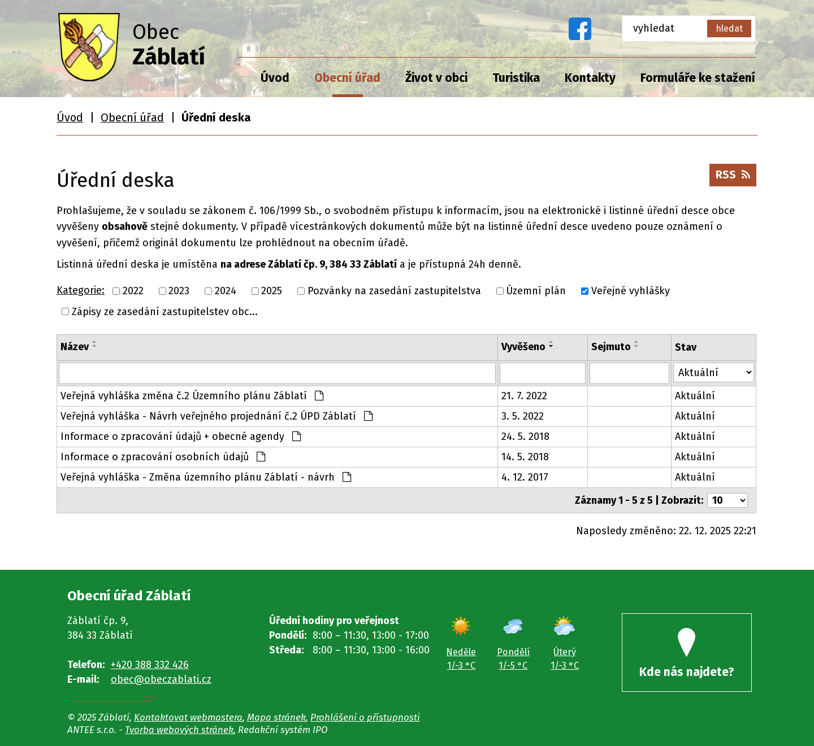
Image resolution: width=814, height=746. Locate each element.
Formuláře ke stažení (697, 78)
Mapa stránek (276, 717)
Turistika (516, 78)
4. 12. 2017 (524, 477)
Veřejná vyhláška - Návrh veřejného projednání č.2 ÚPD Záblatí (216, 416)
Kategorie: (81, 290)
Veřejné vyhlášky (630, 291)
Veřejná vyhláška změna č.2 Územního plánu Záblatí (191, 396)
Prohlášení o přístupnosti (365, 717)
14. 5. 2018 (525, 457)
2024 (225, 291)
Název (74, 347)
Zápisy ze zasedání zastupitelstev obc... (165, 311)
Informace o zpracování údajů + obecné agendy (180, 436)
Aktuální (695, 396)
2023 (178, 291)
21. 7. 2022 (524, 396)
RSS (733, 174)
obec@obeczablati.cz (161, 679)
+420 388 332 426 (150, 664)
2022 (133, 291)
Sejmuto (611, 347)
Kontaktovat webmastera (188, 717)
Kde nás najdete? (686, 653)
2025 (271, 291)
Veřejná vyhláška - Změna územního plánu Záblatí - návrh (205, 477)
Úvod (275, 78)
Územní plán (536, 291)
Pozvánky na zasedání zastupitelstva (394, 291)
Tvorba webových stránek (179, 729)
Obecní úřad (347, 78)
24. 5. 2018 (525, 436)
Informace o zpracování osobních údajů (162, 457)
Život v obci (436, 78)
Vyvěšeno (523, 347)
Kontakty (590, 78)
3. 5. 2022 (522, 416)
